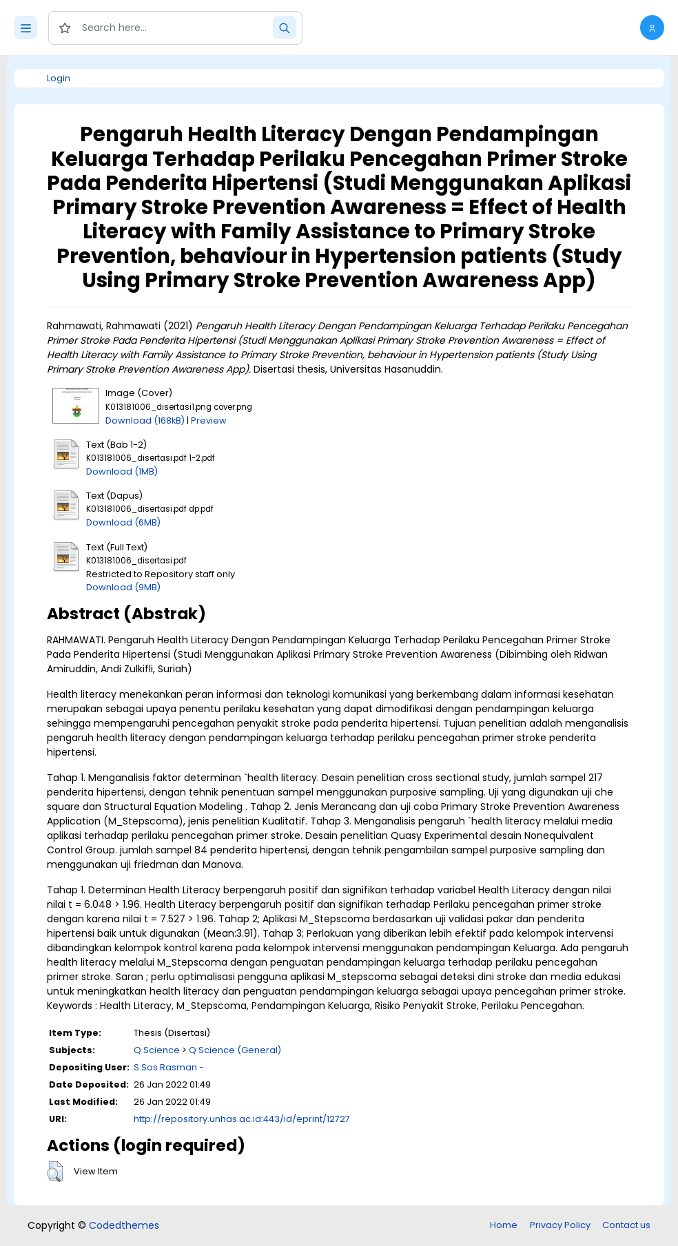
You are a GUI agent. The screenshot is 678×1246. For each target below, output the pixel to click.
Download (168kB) (145, 420)
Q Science (157, 1050)
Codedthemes (124, 1225)
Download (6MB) (123, 522)
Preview (209, 420)
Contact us (626, 1225)
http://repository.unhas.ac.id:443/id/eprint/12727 (242, 1119)
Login (58, 78)
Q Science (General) (235, 1050)
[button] (652, 27)
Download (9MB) (123, 587)
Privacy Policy (560, 1225)
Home (503, 1225)
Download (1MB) (122, 471)
